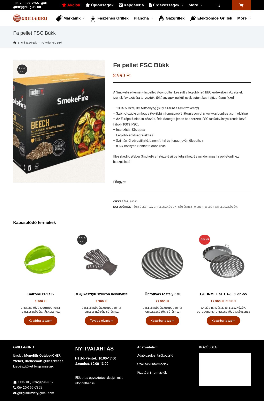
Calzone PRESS (41, 294)
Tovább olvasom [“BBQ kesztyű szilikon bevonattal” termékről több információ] (101, 321)
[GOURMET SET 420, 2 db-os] (223, 259)
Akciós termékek (212, 308)
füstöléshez (142, 206)
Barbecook (33, 361)
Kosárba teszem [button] (40, 321)
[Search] (218, 5)
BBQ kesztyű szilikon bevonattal (101, 294)
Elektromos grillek (211, 18)
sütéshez (185, 206)
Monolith (31, 355)
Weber (198, 206)
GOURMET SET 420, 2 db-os (223, 294)
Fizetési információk (152, 372)
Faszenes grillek (109, 18)
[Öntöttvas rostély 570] (162, 259)
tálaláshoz (51, 311)
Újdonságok (99, 5)
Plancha (144, 18)
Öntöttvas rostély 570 (162, 294)
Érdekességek (167, 5)
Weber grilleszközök (221, 206)
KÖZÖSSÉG (208, 347)
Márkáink (71, 18)
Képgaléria (131, 5)
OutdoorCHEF (49, 355)
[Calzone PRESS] (40, 259)
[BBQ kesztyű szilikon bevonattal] (101, 259)
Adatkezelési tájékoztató (155, 355)
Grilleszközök (165, 206)
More (196, 5)
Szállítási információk (152, 364)
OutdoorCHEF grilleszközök (216, 311)
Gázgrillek (171, 18)
